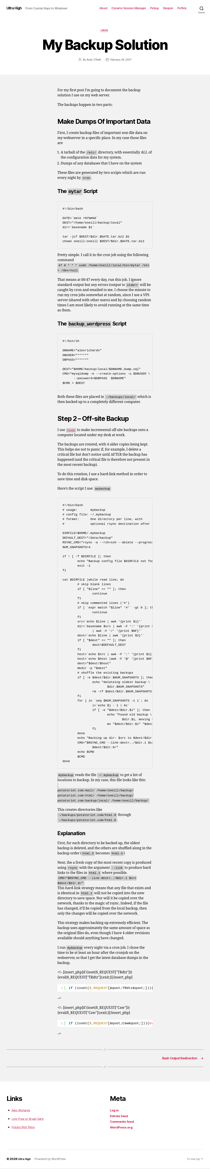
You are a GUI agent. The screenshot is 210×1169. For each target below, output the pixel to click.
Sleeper (168, 8)
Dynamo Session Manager (129, 8)
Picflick (182, 8)
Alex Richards (22, 1111)
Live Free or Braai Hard (29, 1119)
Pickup (154, 8)
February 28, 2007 (121, 60)
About (103, 8)
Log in (115, 1111)
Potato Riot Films (24, 1128)
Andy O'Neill (93, 60)
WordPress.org (122, 1128)
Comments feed (123, 1122)
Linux (105, 31)
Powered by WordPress (51, 1159)
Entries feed (120, 1117)
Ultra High (15, 8)
